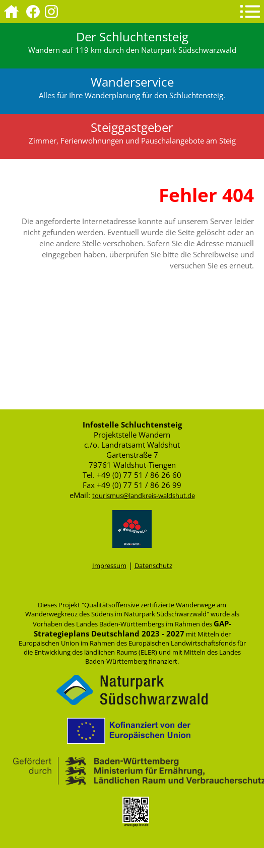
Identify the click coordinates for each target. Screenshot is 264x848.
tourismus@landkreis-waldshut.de (143, 495)
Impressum (109, 565)
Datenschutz (153, 565)
